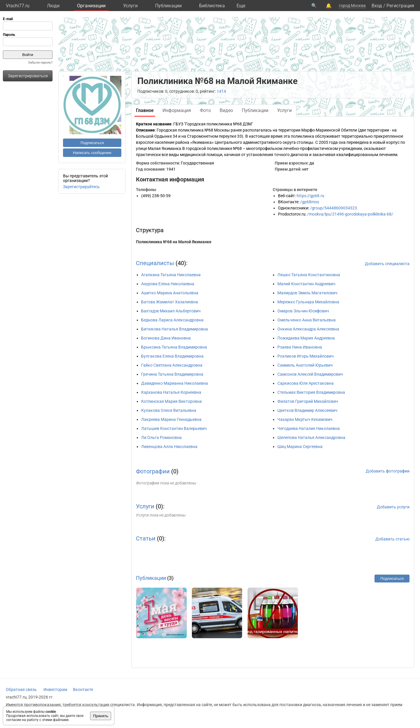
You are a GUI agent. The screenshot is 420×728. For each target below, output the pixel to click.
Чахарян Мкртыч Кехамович (304, 419)
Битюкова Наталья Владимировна (174, 329)
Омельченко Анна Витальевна (306, 320)
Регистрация (400, 5)
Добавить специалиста (387, 263)
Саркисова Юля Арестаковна (305, 383)
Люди (53, 5)
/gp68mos (309, 202)
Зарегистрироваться (28, 76)
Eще (241, 5)
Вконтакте (83, 689)
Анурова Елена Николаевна (167, 283)
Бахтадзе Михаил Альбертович (171, 311)
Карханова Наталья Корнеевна (171, 392)
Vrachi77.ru (17, 5)
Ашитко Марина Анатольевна (169, 292)
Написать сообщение (92, 152)
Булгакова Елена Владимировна (172, 356)
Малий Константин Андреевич (306, 283)
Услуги (130, 5)
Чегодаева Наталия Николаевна (308, 428)
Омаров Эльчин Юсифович (303, 311)
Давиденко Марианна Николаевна (174, 383)
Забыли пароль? (40, 62)
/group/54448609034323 (333, 208)
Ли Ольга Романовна (161, 437)
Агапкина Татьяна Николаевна (171, 274)
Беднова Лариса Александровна (172, 320)
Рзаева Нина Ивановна (299, 347)
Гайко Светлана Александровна (171, 365)
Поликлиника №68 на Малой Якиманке (173, 241)
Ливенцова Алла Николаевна (169, 446)
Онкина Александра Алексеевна (308, 329)
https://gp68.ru (310, 195)
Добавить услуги (393, 507)
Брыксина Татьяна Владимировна (174, 347)
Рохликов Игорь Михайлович (305, 356)
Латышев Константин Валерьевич (174, 428)
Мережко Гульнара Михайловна (308, 302)
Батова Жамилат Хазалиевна (169, 302)
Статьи (145, 538)
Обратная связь (21, 689)
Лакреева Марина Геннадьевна (171, 419)
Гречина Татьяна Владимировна (172, 374)
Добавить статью (392, 539)
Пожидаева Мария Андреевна (306, 338)
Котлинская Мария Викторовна (171, 401)
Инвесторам (55, 689)
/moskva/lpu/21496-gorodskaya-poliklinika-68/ (350, 214)
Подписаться (92, 143)
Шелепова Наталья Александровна (311, 437)
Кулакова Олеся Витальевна (168, 410)
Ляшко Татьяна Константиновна (308, 274)
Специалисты (155, 263)
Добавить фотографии (388, 471)
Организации (91, 5)
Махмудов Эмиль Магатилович (307, 292)
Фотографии (153, 471)
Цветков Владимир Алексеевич (307, 410)
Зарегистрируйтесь (81, 186)
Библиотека (212, 5)
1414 (221, 91)
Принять (100, 716)
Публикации (168, 5)
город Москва (352, 5)
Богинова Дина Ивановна (166, 338)
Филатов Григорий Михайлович (307, 401)
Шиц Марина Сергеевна (300, 446)
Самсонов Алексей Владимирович (310, 374)
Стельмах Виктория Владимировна (311, 392)
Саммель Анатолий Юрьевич (305, 365)
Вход (377, 5)
